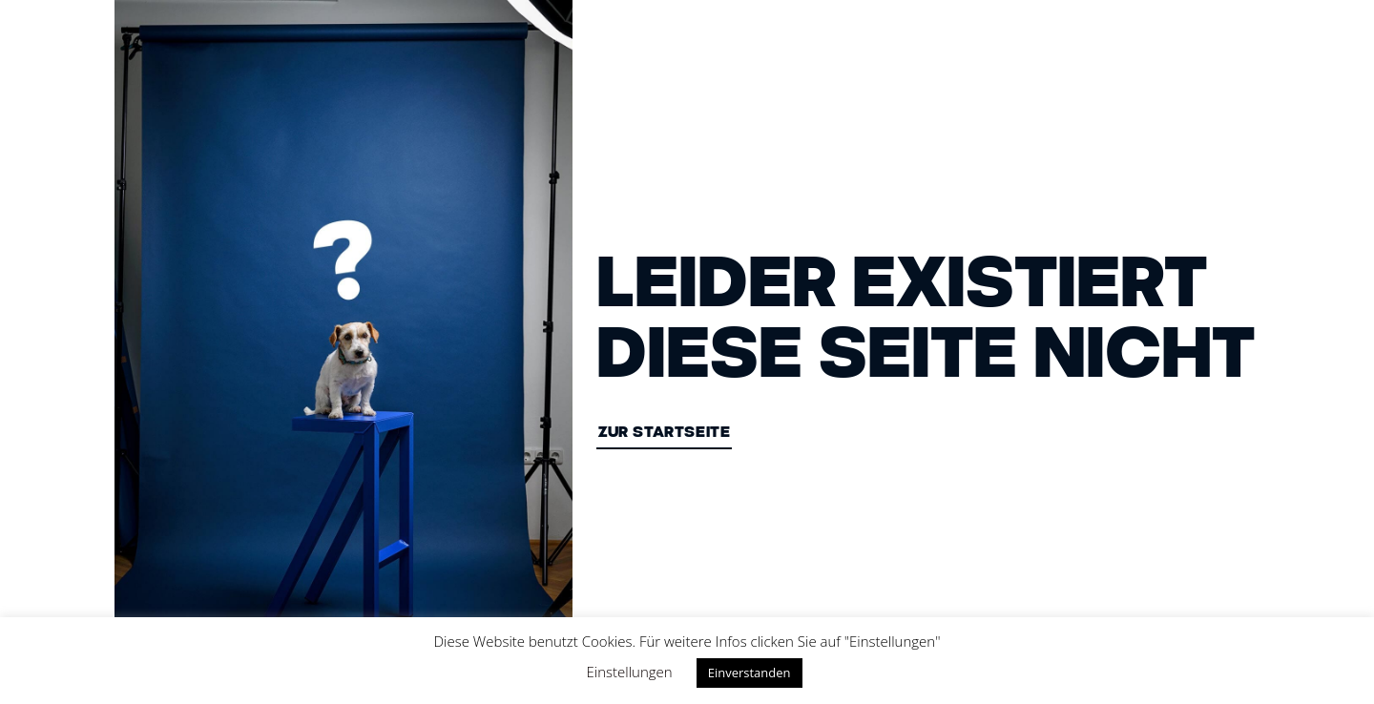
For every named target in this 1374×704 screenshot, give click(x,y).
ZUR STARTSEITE (664, 433)
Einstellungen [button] (630, 671)
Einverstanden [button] (749, 672)
